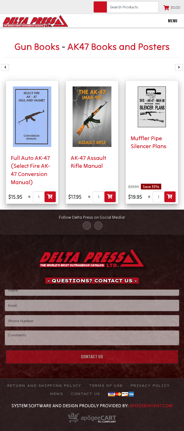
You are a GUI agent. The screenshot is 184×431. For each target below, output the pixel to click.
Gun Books (37, 46)
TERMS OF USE (105, 385)
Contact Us (92, 356)
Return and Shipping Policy (44, 385)
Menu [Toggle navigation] (168, 21)
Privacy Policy (150, 385)
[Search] (132, 7)
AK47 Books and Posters (118, 46)
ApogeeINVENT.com (150, 405)
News (56, 394)
